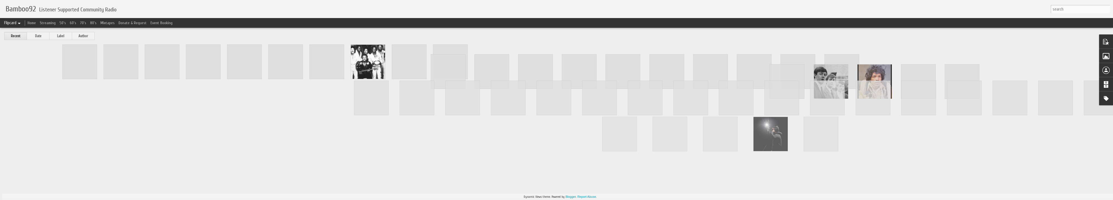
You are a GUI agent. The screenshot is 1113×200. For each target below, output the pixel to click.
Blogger (570, 196)
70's (83, 23)
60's (73, 23)
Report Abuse (586, 196)
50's (63, 23)
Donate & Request (133, 23)
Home (32, 23)
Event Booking (162, 23)
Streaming (48, 23)
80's (93, 23)
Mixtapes (107, 23)
